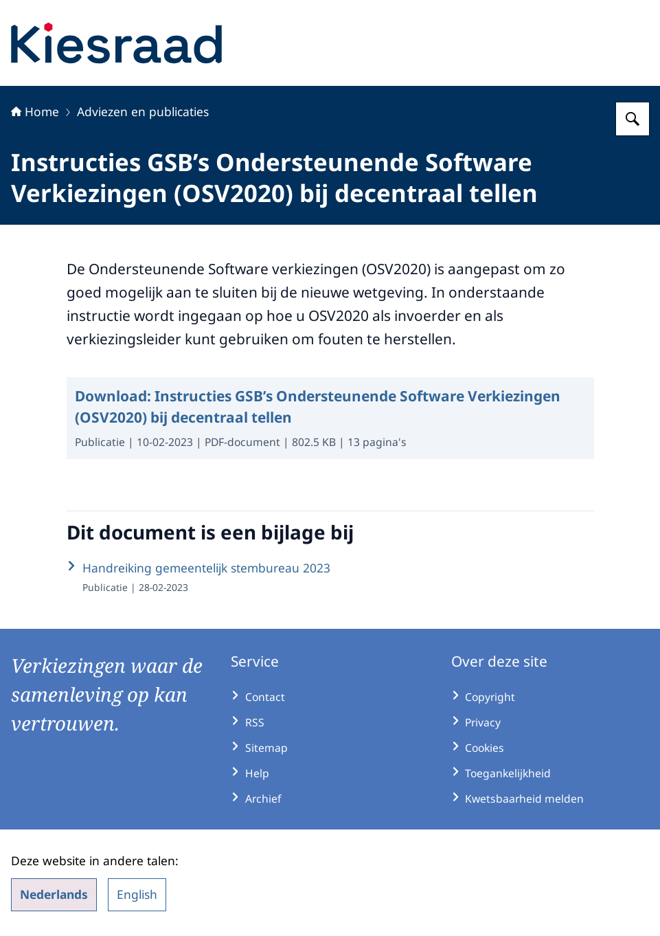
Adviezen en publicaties (143, 111)
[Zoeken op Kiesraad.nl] (632, 118)
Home (35, 111)
